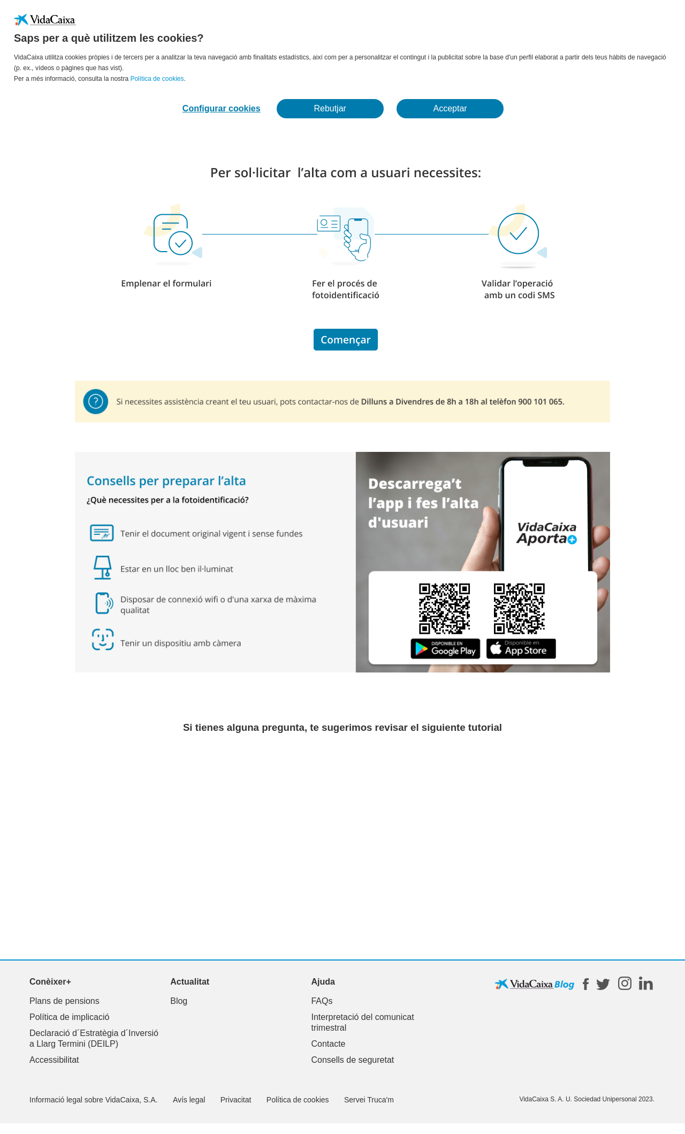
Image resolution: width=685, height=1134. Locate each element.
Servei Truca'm (369, 1099)
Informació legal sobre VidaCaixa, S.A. (93, 1099)
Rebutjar (330, 108)
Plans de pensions (64, 1001)
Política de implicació (69, 1017)
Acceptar (450, 108)
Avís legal (189, 1099)
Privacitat (236, 1099)
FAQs (321, 1001)
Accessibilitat (54, 1059)
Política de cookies (157, 78)
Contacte (328, 1043)
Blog (178, 1001)
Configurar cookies (221, 108)
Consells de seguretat (352, 1059)
